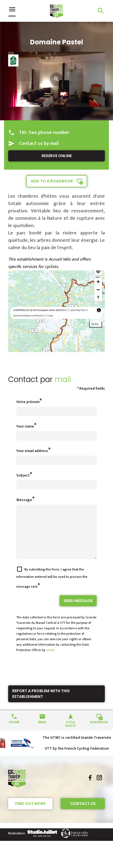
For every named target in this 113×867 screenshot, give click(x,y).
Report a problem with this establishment (41, 703)
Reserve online (57, 155)
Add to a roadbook (52, 181)
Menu (12, 11)
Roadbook (99, 731)
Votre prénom (27, 402)
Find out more (30, 813)
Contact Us (83, 813)
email (50, 660)
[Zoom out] (98, 290)
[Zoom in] (98, 282)
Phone (14, 731)
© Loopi (49, 315)
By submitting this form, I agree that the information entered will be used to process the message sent (51, 587)
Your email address (32, 451)
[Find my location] (98, 271)
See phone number (49, 133)
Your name (25, 426)
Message (24, 500)
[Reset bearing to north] (98, 297)
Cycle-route (70, 733)
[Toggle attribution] (99, 310)
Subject (23, 475)
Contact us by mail (39, 143)
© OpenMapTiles (76, 310)
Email (42, 731)
